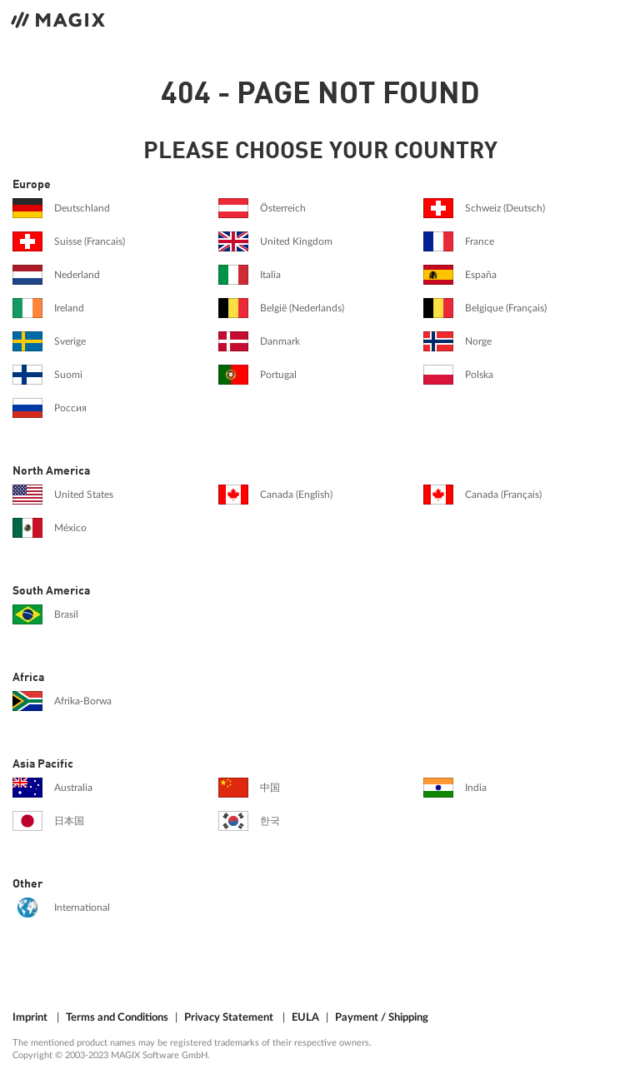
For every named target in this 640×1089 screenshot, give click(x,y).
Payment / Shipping (381, 1017)
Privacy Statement (228, 1017)
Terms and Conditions (117, 1017)
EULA (305, 1017)
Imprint (30, 1017)
